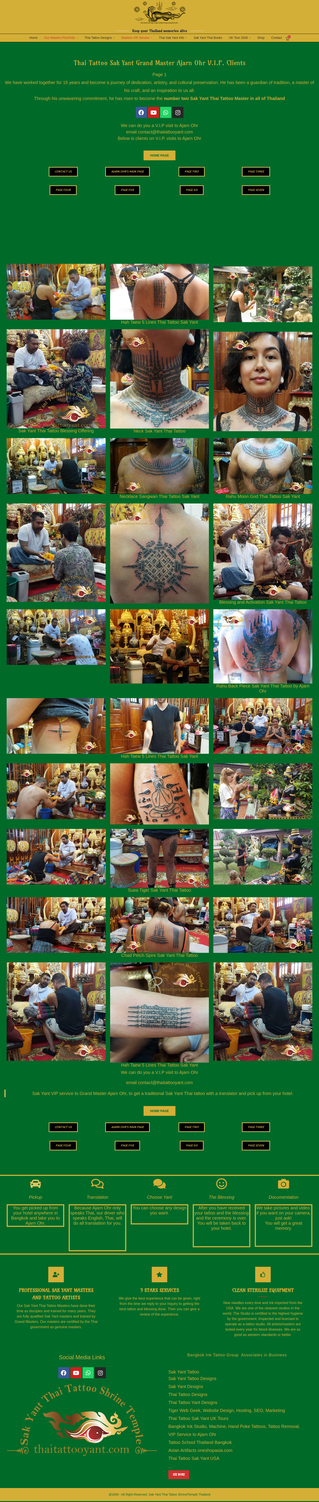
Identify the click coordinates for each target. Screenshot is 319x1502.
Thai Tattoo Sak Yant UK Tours (198, 1419)
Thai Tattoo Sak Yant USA (193, 1459)
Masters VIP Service (135, 37)
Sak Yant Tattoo (183, 1372)
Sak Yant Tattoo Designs (192, 1379)
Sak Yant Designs (185, 1387)
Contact (276, 37)
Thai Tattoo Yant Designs (192, 1403)
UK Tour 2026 (238, 37)
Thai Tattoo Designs (98, 37)
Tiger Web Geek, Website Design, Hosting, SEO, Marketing (226, 1411)
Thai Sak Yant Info (171, 37)
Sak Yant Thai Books (208, 37)
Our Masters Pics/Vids (59, 37)
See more (179, 1475)
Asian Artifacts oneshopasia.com (200, 1451)
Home (33, 37)
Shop (261, 37)
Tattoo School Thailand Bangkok (200, 1443)
